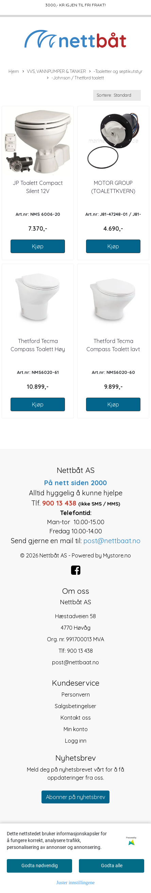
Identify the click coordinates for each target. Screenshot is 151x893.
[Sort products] (117, 95)
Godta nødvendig (39, 865)
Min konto (76, 729)
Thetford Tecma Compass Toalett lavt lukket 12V (113, 349)
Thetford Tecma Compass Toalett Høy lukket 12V (38, 349)
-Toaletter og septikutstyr (115, 72)
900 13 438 (80, 650)
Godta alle (111, 865)
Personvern (76, 694)
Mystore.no (117, 555)
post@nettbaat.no (75, 662)
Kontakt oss (76, 717)
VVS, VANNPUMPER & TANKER (54, 72)
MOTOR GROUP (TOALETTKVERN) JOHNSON (113, 191)
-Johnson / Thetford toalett (75, 78)
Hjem (14, 71)
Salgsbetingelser (75, 706)
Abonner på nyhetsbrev (75, 797)
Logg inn (75, 740)
